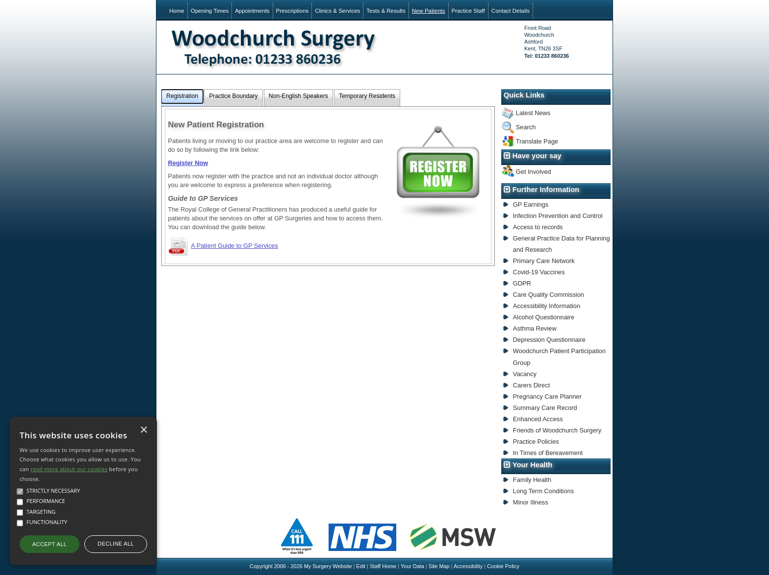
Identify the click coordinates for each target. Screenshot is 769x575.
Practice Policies (536, 441)
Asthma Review (535, 328)
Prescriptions (292, 11)
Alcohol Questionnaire (543, 317)
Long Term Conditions (543, 491)
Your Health (533, 465)
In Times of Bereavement (548, 452)
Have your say (537, 156)
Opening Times (210, 11)
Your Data (412, 566)
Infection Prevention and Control (558, 215)
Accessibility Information (546, 306)
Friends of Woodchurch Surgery (557, 430)
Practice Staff (468, 11)
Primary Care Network (544, 260)
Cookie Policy (503, 566)
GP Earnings (530, 204)
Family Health (532, 479)
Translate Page (537, 141)
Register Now (188, 163)
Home (176, 11)
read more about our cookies (68, 469)
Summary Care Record (545, 407)
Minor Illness (530, 502)
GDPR (522, 283)
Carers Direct (531, 385)
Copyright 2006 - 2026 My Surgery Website (301, 566)
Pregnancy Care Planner (547, 396)
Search (526, 127)
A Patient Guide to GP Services (234, 245)
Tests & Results (385, 11)
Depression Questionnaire (549, 339)
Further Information (546, 189)
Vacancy (525, 374)
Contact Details (510, 11)
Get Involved (533, 171)
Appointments (252, 11)
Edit (360, 566)
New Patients (428, 11)
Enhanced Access (538, 419)
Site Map (439, 566)
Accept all (49, 544)
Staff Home (383, 566)
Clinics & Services (337, 11)
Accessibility (468, 566)
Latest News (533, 113)
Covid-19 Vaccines (539, 272)
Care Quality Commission (548, 294)
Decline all (116, 544)
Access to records (538, 227)
